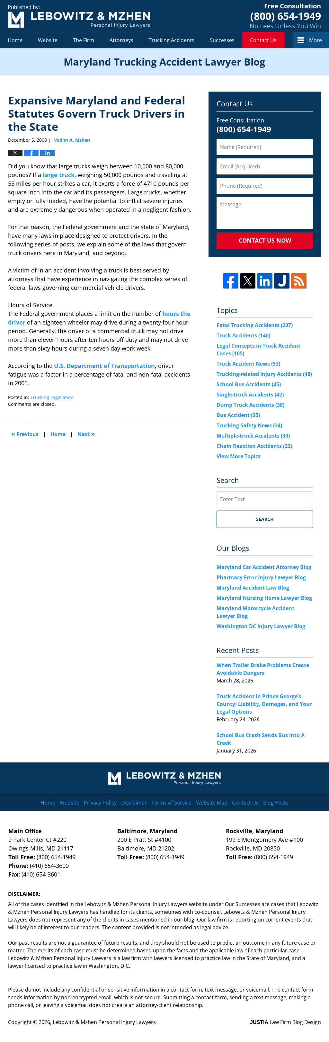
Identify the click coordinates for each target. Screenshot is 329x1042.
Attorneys (121, 40)
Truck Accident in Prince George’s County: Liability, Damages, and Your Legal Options (264, 704)
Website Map (211, 802)
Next (86, 433)
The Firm (83, 40)
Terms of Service (171, 802)
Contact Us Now (265, 240)
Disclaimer (134, 802)
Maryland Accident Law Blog (253, 587)
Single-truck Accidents (250, 394)
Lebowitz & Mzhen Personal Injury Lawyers (104, 1022)
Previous (25, 433)
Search (265, 519)
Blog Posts (276, 802)
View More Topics (239, 456)
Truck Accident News (248, 363)
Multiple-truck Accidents (253, 435)
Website (48, 40)
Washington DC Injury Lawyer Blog (261, 626)
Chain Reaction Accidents (254, 446)
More (315, 40)
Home (15, 40)
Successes (222, 40)
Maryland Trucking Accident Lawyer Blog (79, 16)
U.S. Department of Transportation (104, 366)
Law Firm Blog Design (285, 1022)
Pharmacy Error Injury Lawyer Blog (261, 577)
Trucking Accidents (171, 40)
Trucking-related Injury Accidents (264, 374)
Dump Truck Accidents (250, 404)
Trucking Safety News (249, 425)
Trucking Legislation (52, 397)
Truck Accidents (243, 335)
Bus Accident (238, 415)
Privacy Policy (100, 802)
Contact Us (263, 40)
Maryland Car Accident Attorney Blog (264, 567)
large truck (59, 175)
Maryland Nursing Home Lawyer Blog (264, 597)
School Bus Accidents (249, 384)
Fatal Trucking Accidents (255, 325)
